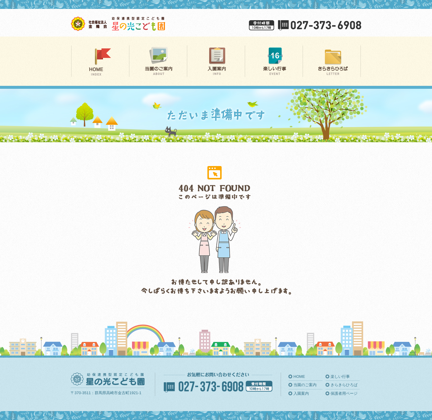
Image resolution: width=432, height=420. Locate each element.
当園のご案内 (305, 385)
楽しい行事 (340, 376)
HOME (299, 376)
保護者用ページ (344, 393)
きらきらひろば (344, 385)
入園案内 (301, 393)
